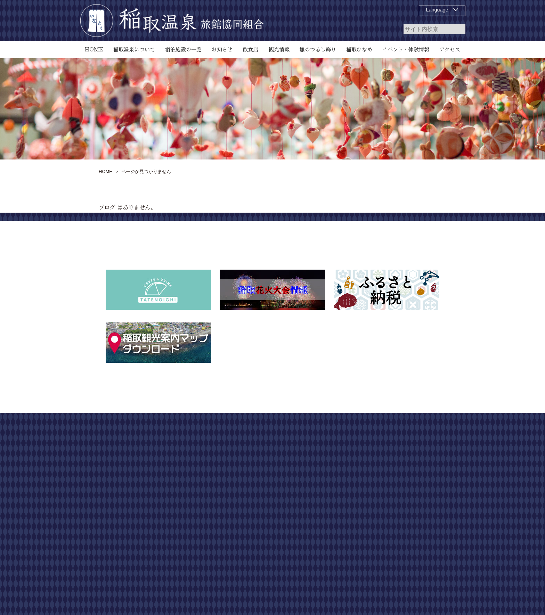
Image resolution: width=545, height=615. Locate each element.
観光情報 (324, 560)
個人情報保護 (419, 459)
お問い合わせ (419, 447)
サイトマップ (419, 434)
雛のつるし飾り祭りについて (346, 484)
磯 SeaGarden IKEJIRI (339, 497)
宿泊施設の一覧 (332, 459)
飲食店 (322, 472)
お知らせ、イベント (336, 509)
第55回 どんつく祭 (337, 547)
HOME (322, 434)
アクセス (324, 572)
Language (437, 10)
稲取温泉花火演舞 (334, 535)
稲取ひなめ (327, 522)
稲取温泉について (334, 447)
